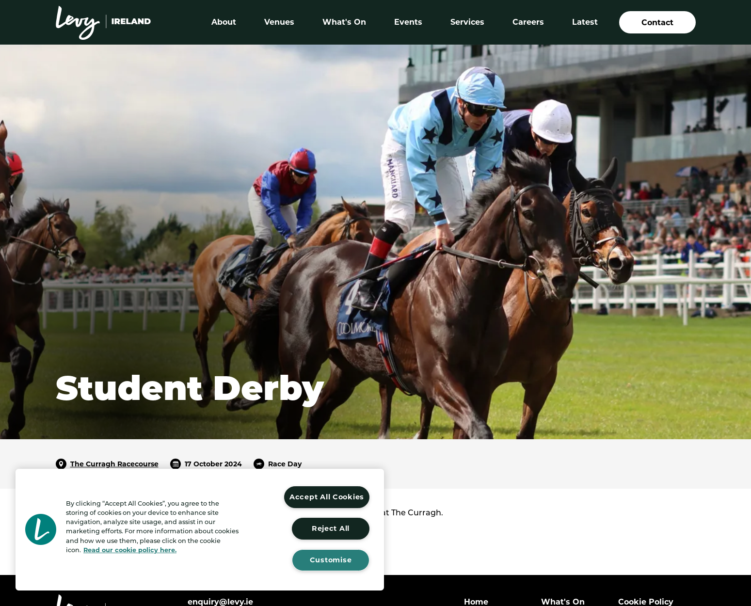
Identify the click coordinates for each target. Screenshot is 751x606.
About (223, 22)
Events (408, 22)
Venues (279, 22)
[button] (40, 529)
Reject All (331, 528)
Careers (528, 22)
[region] (200, 529)
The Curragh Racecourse (114, 464)
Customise (331, 560)
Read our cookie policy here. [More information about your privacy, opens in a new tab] (129, 550)
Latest (585, 22)
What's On (344, 22)
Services (467, 22)
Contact (657, 22)
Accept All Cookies (326, 497)
